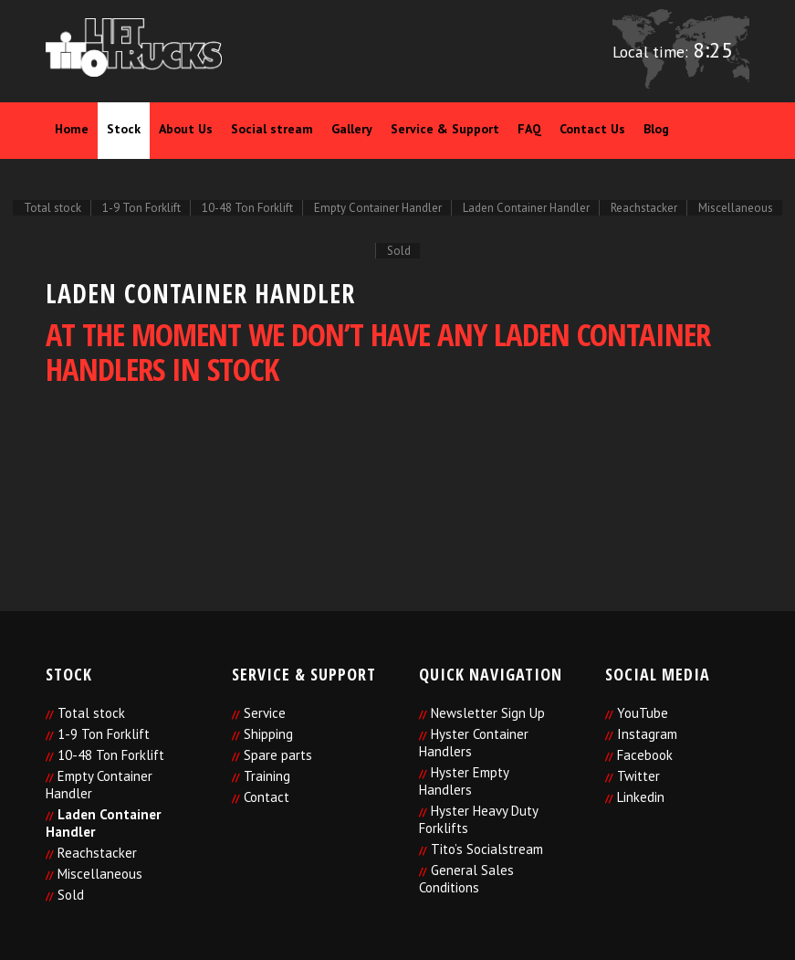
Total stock (91, 713)
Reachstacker (97, 852)
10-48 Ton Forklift (111, 755)
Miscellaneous (100, 873)
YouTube (642, 713)
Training (267, 776)
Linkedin (640, 797)
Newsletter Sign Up (488, 713)
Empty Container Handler (99, 784)
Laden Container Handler (103, 823)
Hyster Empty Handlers (463, 781)
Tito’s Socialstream (487, 849)
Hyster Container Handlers (473, 742)
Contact (266, 797)
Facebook (645, 755)
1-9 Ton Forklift (104, 734)
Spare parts (278, 755)
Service (265, 713)
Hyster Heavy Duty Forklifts (478, 819)
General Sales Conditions (466, 878)
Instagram (647, 734)
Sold (71, 894)
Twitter (638, 776)
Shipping (268, 734)
